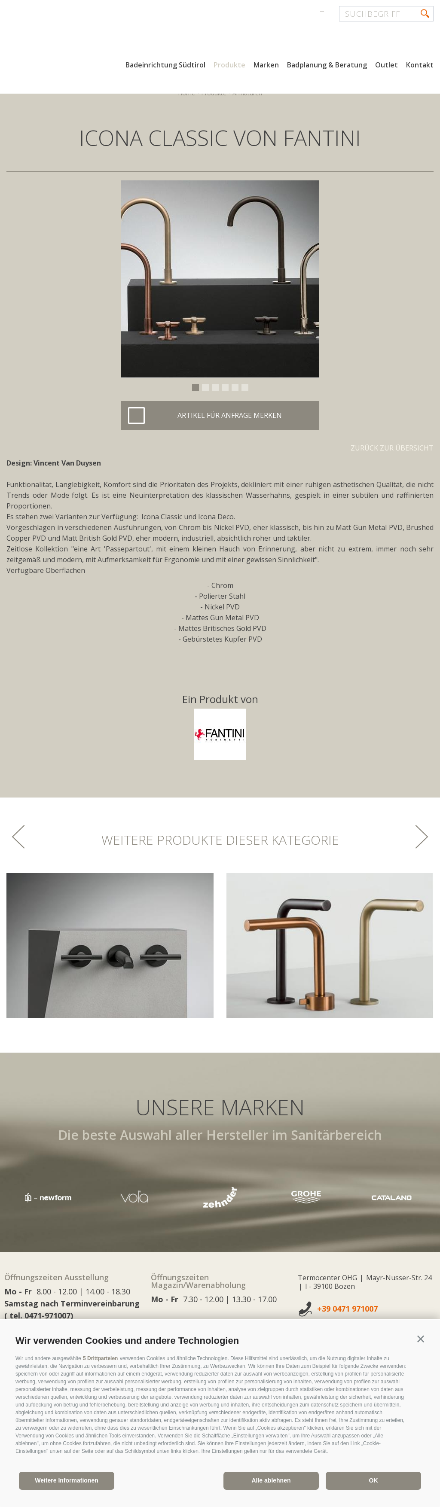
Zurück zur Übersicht (392, 448)
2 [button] (205, 387)
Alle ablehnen (270, 1480)
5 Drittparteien (100, 1358)
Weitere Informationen (66, 1480)
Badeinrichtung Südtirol (165, 68)
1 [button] (195, 387)
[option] (220, 279)
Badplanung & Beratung (327, 68)
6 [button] (244, 387)
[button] (421, 1339)
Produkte (229, 68)
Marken (266, 68)
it (321, 14)
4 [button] (225, 387)
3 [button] (215, 387)
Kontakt (420, 68)
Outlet (386, 68)
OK (373, 1480)
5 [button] (235, 387)
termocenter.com (110, 40)
